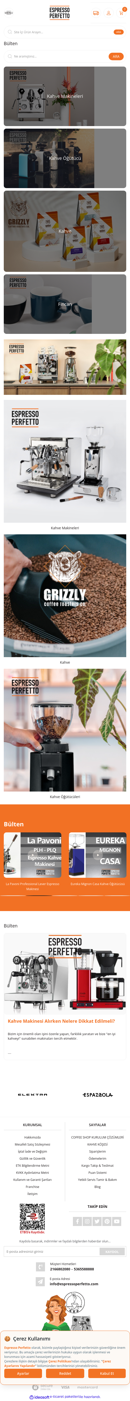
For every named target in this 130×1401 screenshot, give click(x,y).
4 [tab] (91, 895)
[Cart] (121, 13)
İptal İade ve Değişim (32, 1151)
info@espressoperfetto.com (74, 1283)
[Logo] (59, 13)
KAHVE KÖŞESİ (97, 1144)
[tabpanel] (32, 862)
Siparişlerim (97, 1151)
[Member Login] (109, 13)
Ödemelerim (97, 1158)
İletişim (32, 1194)
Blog (97, 1187)
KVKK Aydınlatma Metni (32, 1173)
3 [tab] (65, 895)
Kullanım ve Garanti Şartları (32, 1180)
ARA (118, 32)
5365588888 (84, 1269)
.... (9, 1052)
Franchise (32, 1187)
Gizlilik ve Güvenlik (33, 1158)
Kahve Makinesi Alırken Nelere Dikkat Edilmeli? (61, 1021)
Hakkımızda (32, 1137)
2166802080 (60, 1269)
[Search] (65, 32)
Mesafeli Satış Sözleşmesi (32, 1144)
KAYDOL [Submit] (112, 1251)
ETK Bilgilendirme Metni (32, 1165)
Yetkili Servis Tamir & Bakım (97, 1180)
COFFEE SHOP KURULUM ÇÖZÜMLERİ (97, 1137)
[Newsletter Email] (51, 1251)
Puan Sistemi (98, 1173)
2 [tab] (39, 895)
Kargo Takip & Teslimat (97, 1165)
